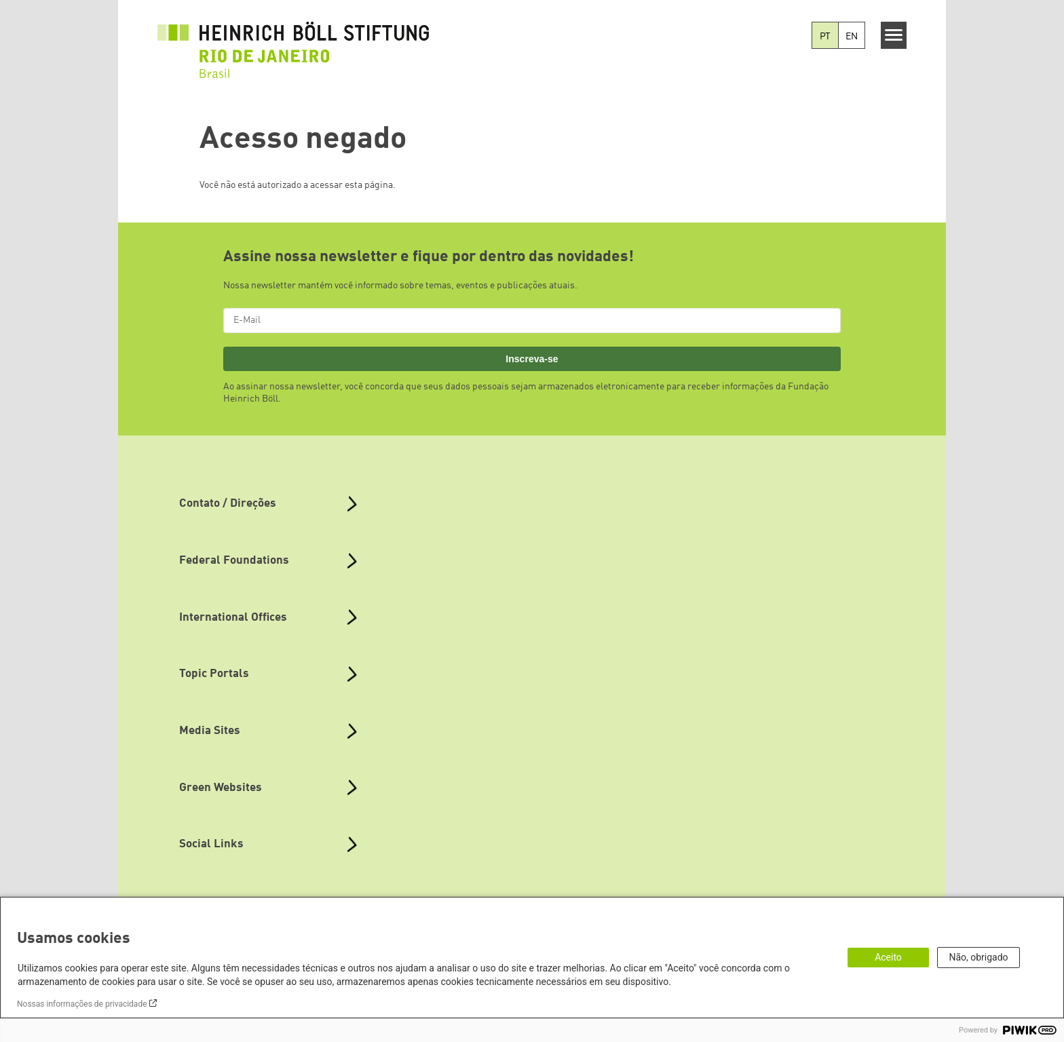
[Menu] (894, 35)
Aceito (888, 957)
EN (852, 36)
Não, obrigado (978, 957)
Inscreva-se (532, 358)
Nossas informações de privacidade (82, 1004)
